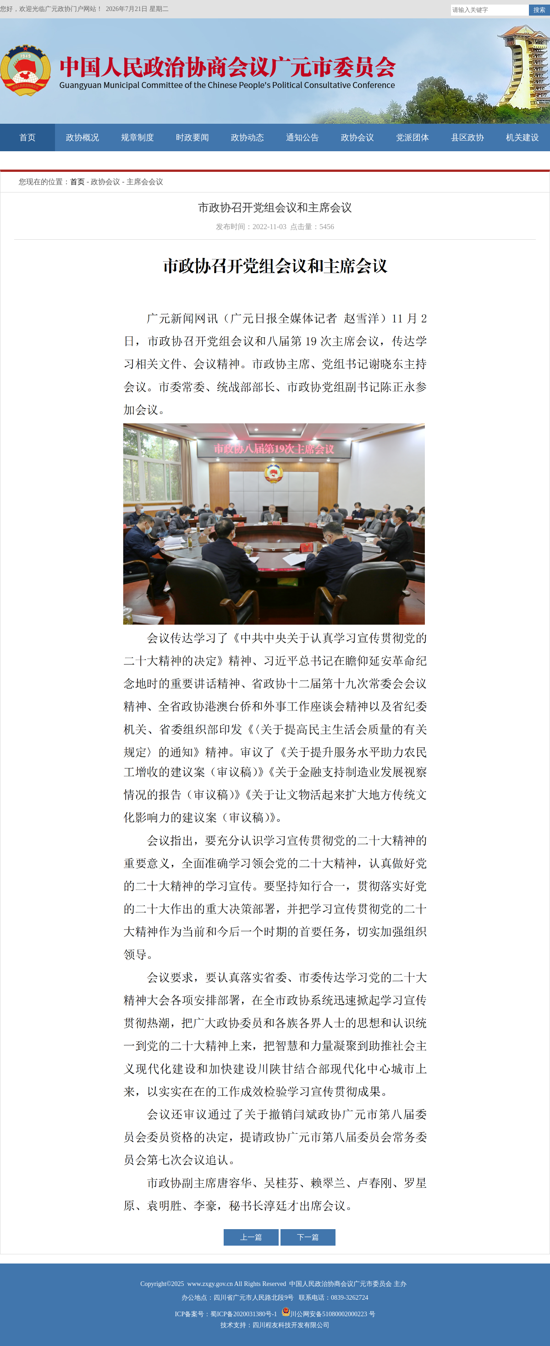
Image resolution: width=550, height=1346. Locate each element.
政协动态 (247, 137)
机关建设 (522, 137)
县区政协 (467, 137)
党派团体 (412, 137)
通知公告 (302, 137)
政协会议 (357, 137)
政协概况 (82, 137)
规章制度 (137, 137)
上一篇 (251, 1237)
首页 (27, 137)
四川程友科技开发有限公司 (291, 1325)
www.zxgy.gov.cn (210, 1283)
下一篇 (308, 1237)
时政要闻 (192, 137)
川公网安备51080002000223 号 (332, 1314)
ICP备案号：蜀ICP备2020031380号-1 (227, 1314)
